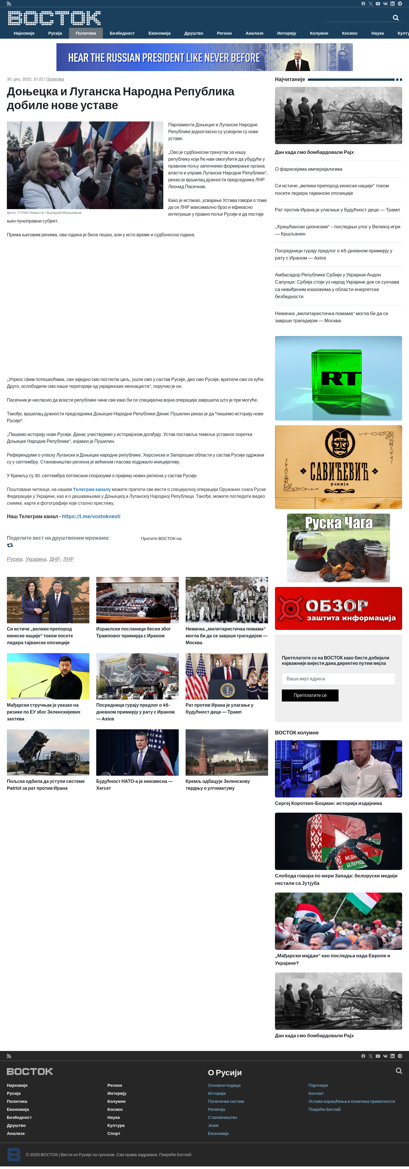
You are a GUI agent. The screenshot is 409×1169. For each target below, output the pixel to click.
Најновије (24, 33)
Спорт (113, 1133)
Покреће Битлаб (324, 1109)
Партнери (318, 1085)
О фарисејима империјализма (308, 169)
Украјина (35, 559)
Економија (159, 33)
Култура (116, 1125)
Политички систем (226, 1101)
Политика (86, 33)
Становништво (222, 1117)
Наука (377, 33)
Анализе (254, 33)
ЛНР (68, 559)
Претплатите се (310, 695)
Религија (216, 1109)
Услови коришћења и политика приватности (351, 1101)
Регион (224, 33)
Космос (350, 33)
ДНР (55, 559)
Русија (55, 33)
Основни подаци (224, 1085)
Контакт (316, 1093)
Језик (213, 1125)
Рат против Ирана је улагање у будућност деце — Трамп (337, 210)
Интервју (286, 33)
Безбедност (122, 33)
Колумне (319, 33)
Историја (217, 1093)
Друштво (193, 33)
